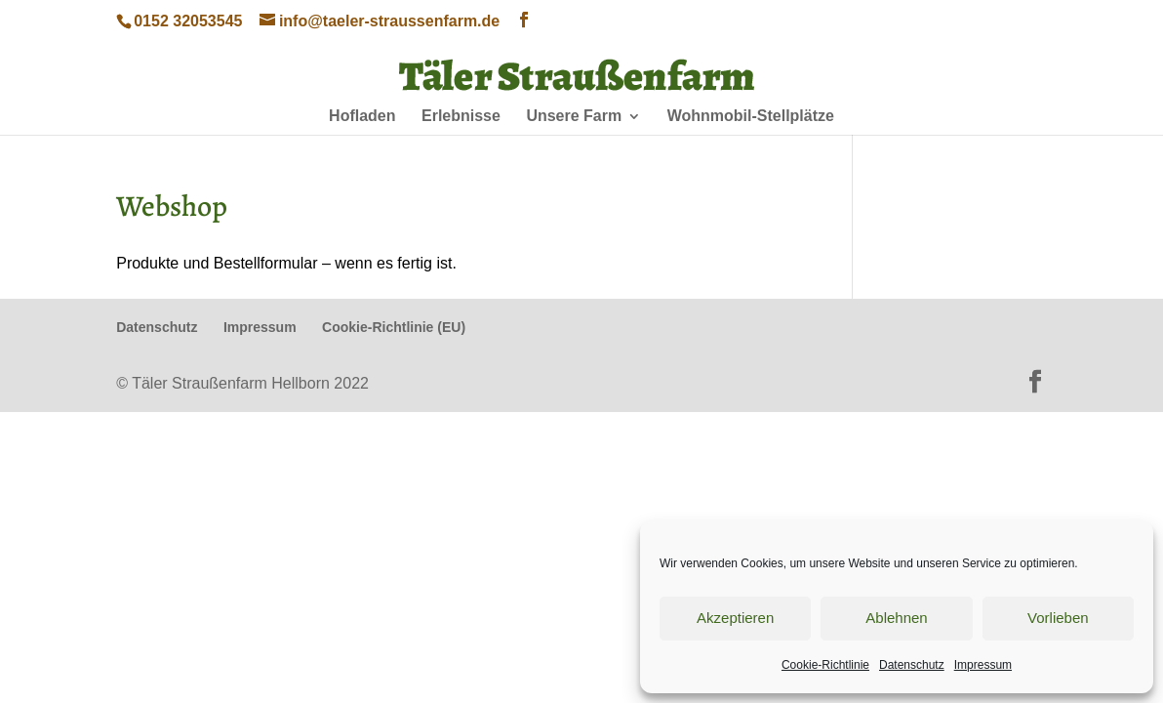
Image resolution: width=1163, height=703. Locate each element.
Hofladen (362, 116)
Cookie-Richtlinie (825, 665)
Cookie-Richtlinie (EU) (393, 327)
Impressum (983, 665)
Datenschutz (911, 665)
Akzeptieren (735, 617)
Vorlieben (1058, 617)
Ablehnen (896, 617)
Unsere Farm (574, 116)
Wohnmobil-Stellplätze (750, 116)
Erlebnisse (461, 116)
